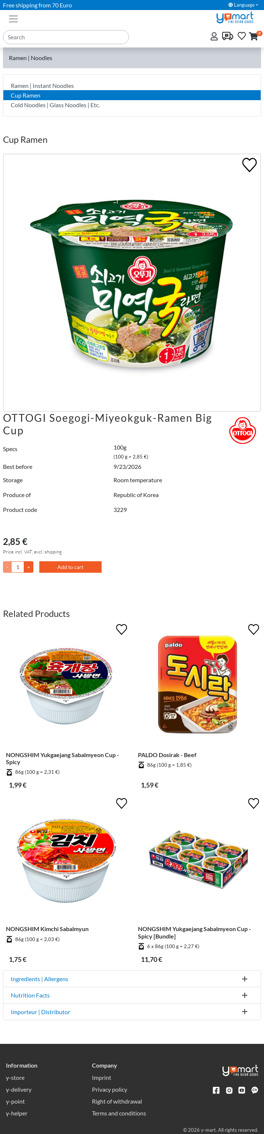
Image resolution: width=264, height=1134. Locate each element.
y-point (15, 1101)
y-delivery (19, 1089)
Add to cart (70, 567)
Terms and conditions (119, 1113)
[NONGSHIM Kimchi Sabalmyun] (66, 860)
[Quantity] (17, 567)
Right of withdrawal (117, 1101)
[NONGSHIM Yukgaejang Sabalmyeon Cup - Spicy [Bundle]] (198, 860)
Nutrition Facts (30, 995)
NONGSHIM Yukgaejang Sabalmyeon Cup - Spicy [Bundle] (194, 932)
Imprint (101, 1077)
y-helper (16, 1113)
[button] (253, 37)
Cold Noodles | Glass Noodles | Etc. (55, 104)
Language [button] (241, 5)
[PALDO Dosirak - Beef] (198, 686)
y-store (15, 1077)
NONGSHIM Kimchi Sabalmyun (47, 928)
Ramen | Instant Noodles (42, 85)
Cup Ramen (25, 95)
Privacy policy (109, 1089)
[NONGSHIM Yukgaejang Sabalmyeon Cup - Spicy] (66, 686)
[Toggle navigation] (13, 18)
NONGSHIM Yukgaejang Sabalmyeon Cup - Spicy (62, 758)
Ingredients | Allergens (39, 978)
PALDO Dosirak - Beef (167, 754)
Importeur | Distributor (40, 1011)
